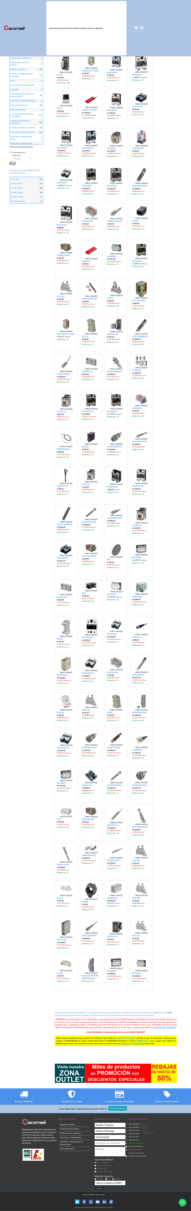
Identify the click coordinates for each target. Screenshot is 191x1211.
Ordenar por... (21, 157)
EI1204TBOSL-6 (138, 675)
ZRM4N (60, 639)
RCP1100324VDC (139, 300)
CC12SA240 (61, 411)
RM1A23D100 (62, 558)
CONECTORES (15, 89)
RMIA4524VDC (138, 148)
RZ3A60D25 (111, 971)
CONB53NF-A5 (62, 486)
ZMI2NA (60, 898)
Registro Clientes (67, 1124)
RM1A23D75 (112, 411)
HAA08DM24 (112, 898)
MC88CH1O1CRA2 (89, 110)
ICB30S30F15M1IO (139, 785)
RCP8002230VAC (63, 255)
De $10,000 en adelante (18, 201)
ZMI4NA (110, 298)
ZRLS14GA (86, 710)
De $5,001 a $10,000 (17, 197)
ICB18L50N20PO (113, 747)
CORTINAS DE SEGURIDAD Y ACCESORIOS (23, 128)
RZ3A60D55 (136, 557)
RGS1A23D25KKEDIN (90, 976)
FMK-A (59, 108)
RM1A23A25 (62, 225)
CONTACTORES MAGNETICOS (19, 105)
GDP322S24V (112, 936)
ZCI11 (59, 819)
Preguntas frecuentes (69, 1129)
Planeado (118, 1179)
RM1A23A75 (137, 74)
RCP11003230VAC (89, 556)
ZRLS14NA (61, 296)
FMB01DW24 (137, 597)
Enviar (99, 1188)
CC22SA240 (136, 525)
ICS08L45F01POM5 (89, 299)
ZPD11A (85, 336)
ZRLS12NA (136, 898)
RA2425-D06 (87, 785)
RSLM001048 (62, 597)
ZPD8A (109, 712)
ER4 (108, 559)
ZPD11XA (60, 712)
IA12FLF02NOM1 (63, 374)
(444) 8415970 (134, 1137)
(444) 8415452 (134, 1130)
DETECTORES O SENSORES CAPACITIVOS (23, 132)
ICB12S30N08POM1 (140, 336)
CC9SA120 (86, 484)
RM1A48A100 (87, 411)
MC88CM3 (86, 261)
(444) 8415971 (134, 1140)
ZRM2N (60, 75)
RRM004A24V (112, 334)
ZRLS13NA (136, 860)
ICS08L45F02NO (63, 449)
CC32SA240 (111, 148)
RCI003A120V (112, 672)
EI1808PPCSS (137, 750)
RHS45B (85, 446)
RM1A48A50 (112, 634)
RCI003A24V (137, 408)
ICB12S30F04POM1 (139, 186)
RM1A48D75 (112, 110)
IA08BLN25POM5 (89, 855)
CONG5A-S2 (137, 637)
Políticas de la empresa (70, 1133)
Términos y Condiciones (70, 1137)
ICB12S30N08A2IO (114, 371)
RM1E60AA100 (88, 673)
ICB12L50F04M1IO (139, 441)
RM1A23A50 (62, 183)
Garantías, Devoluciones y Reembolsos (71, 1143)
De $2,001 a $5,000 (16, 192)
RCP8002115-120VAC (90, 71)
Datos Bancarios (67, 1149)
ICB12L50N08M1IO (139, 827)
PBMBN (85, 902)
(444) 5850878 (134, 1124)
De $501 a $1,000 (16, 183)
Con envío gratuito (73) (19, 152)
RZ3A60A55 (111, 594)
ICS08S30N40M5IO (114, 221)
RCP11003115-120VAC (66, 334)
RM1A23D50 (112, 72)
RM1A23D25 (137, 106)
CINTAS (13, 81)
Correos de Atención (136, 1146)
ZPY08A (60, 973)
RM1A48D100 (87, 148)
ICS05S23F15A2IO (89, 522)
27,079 (169, 1012)
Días (108, 1179)
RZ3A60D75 (61, 783)
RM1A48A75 (137, 261)
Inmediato (100, 1179)
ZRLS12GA (136, 935)
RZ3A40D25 (111, 256)
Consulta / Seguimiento (104, 1166)
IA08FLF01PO (112, 825)
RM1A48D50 (62, 148)
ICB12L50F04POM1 (64, 524)
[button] (142, 28)
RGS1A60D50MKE (139, 712)
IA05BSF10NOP (113, 860)
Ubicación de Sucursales (137, 1156)
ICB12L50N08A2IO (89, 935)
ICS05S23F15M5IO (114, 785)
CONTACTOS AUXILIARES (18, 110)
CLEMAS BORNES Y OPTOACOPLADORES (23, 85)
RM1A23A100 (137, 486)
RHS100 (135, 221)
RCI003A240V (87, 221)
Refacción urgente (102, 1163)
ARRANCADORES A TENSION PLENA (21, 58)
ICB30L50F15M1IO (89, 747)
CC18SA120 (136, 370)
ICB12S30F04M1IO (114, 518)
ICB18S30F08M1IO (114, 446)
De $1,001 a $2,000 (16, 188)
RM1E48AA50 (87, 637)
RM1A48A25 (112, 186)
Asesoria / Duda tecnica (104, 1172)
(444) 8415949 (134, 1134)
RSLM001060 (87, 371)
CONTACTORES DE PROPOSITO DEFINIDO (23, 101)
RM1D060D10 (112, 487)
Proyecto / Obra (102, 1169)
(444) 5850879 (134, 1127)
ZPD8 (84, 593)
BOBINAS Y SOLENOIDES (18, 69)
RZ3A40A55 (136, 973)
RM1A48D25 (87, 185)
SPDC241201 (62, 940)
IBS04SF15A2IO (63, 864)
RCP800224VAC (88, 819)
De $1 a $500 (15, 179)
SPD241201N (62, 675)
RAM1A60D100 (63, 748)
